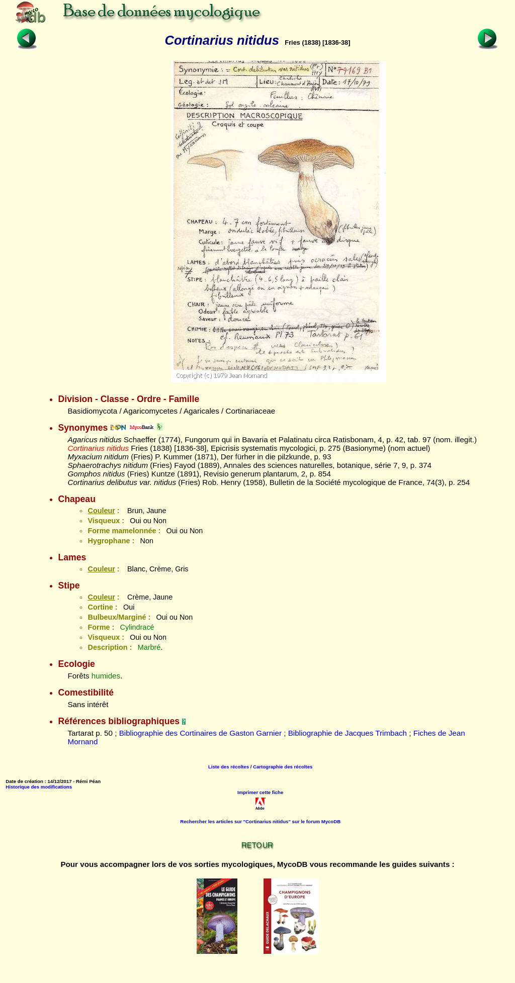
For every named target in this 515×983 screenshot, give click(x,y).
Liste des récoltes (228, 766)
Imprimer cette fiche (260, 792)
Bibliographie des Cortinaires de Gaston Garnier (200, 733)
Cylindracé (137, 627)
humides (106, 675)
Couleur (101, 511)
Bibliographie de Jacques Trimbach (347, 733)
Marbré (149, 647)
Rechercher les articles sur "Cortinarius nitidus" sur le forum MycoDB (260, 821)
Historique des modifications (39, 787)
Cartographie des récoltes (282, 766)
